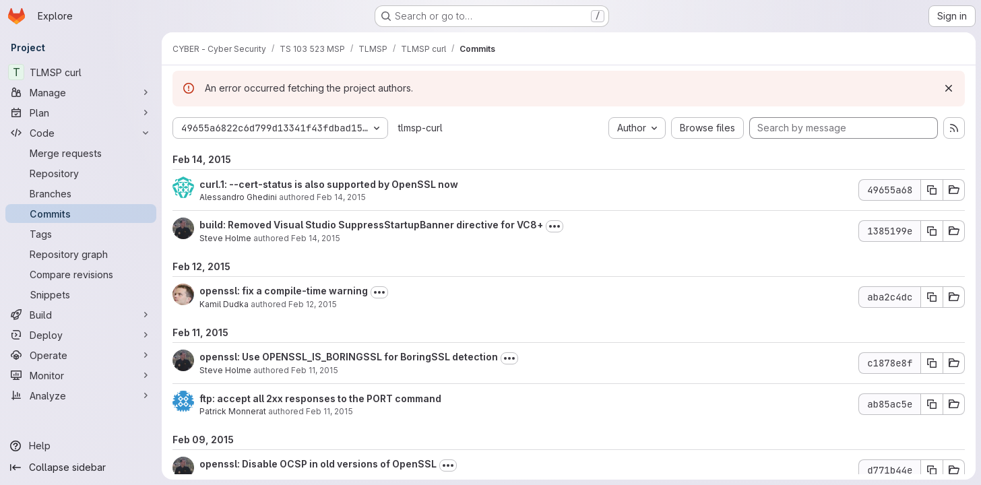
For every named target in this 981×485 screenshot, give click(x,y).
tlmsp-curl (420, 127)
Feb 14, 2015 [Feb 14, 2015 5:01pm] (315, 238)
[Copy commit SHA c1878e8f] (932, 363)
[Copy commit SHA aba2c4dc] (932, 297)
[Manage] (80, 92)
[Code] (80, 132)
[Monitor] (80, 375)
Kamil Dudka (224, 304)
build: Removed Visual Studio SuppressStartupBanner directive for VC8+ (371, 224)
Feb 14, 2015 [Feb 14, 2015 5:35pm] (341, 197)
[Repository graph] (80, 254)
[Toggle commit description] (554, 226)
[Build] (80, 314)
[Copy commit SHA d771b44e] (932, 470)
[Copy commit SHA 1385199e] (932, 231)
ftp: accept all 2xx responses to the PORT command (320, 398)
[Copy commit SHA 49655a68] (932, 190)
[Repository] (80, 173)
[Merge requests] (80, 152)
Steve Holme (225, 238)
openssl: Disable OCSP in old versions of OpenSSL (318, 464)
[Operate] (80, 355)
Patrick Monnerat (232, 411)
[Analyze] (80, 395)
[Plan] (80, 112)
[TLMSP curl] (80, 72)
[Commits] (80, 213)
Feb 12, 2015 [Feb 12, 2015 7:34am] (312, 304)
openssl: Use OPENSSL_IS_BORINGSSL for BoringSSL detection (348, 356)
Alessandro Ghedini (238, 197)
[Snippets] (80, 294)
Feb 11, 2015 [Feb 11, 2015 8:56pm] (314, 370)
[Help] (80, 446)
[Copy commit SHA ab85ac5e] (932, 404)
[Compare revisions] (80, 274)
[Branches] (80, 193)
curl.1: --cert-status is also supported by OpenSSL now (328, 184)
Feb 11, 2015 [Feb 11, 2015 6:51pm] (329, 411)
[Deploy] (80, 334)
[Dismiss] (949, 88)
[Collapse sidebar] (80, 467)
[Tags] (80, 233)
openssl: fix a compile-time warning (283, 290)
